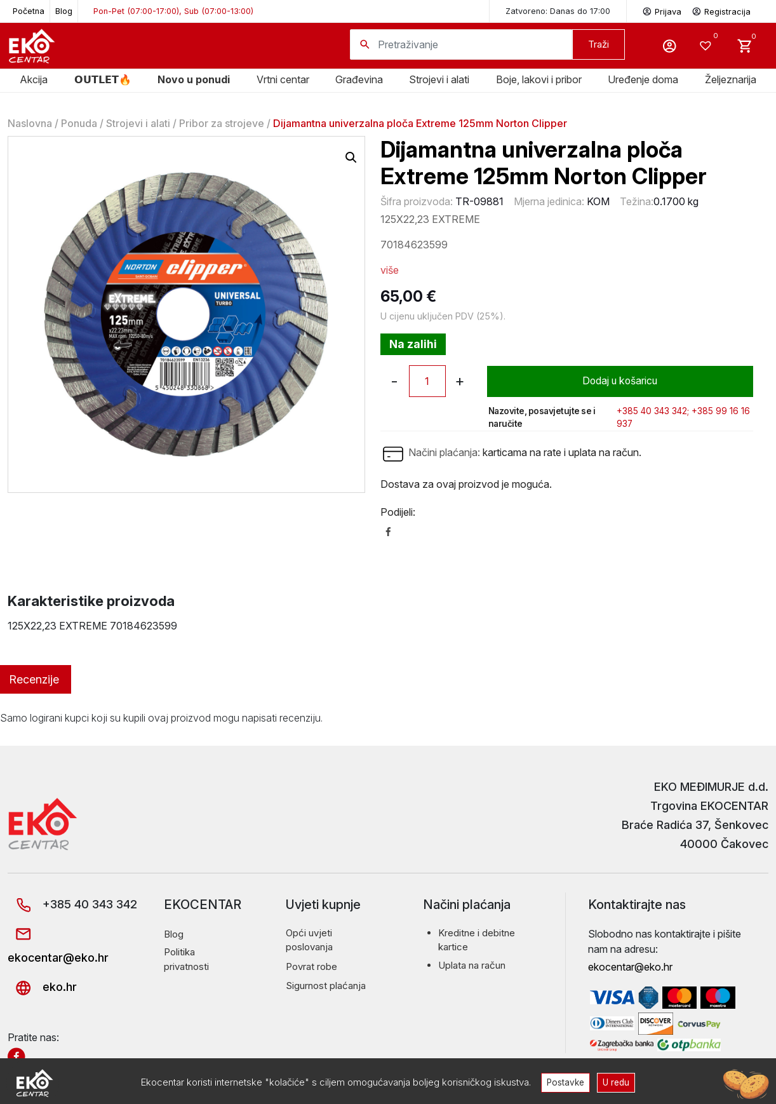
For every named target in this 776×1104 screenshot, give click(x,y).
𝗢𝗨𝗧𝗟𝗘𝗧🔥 (102, 79)
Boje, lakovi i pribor (539, 79)
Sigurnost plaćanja (326, 985)
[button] (351, 157)
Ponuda (79, 123)
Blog (63, 11)
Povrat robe (311, 966)
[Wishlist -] (707, 45)
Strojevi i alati (439, 79)
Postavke (565, 1082)
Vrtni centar (283, 79)
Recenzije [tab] (34, 679)
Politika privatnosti (186, 959)
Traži (598, 44)
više (389, 270)
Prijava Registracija (696, 10)
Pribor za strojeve (221, 123)
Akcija (34, 79)
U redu (617, 1082)
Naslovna (30, 123)
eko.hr (42, 986)
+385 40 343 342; (653, 411)
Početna (28, 11)
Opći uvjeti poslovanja (309, 940)
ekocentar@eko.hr (630, 966)
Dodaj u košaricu (620, 381)
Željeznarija (730, 79)
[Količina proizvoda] (427, 381)
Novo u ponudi (193, 79)
